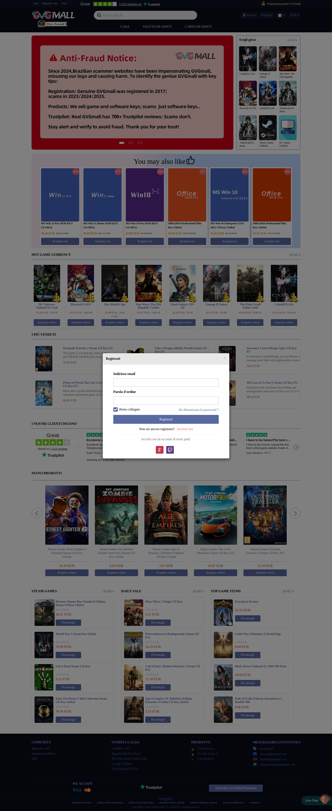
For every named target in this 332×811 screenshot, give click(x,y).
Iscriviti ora (185, 429)
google (159, 450)
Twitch (170, 450)
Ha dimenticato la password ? (199, 410)
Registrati (166, 419)
